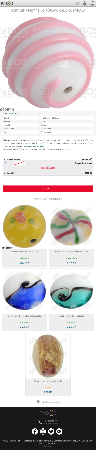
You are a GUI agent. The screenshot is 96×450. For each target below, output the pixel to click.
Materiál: (7, 125)
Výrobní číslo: (9, 129)
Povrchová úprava (11, 159)
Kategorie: (8, 132)
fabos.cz (48, 446)
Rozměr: (7, 118)
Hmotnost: (8, 121)
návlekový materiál (35, 146)
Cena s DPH (87, 159)
